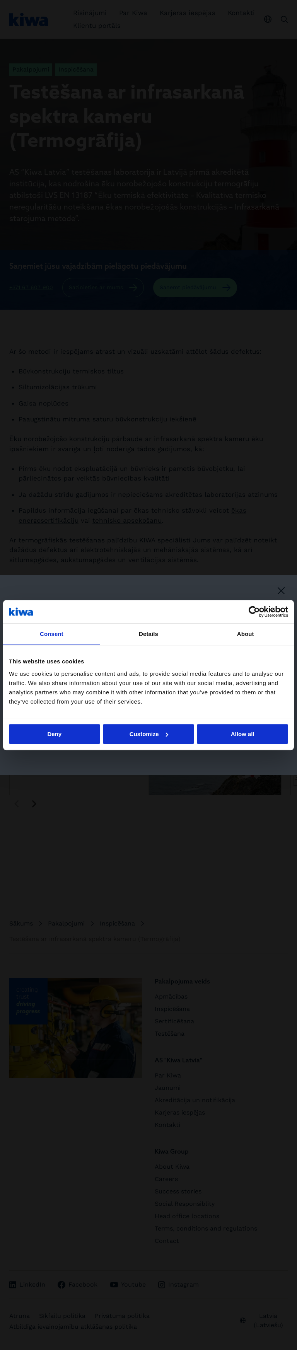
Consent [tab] (51, 634)
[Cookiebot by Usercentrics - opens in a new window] (254, 611)
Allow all (242, 734)
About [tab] (245, 634)
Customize (149, 734)
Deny (54, 734)
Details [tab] (148, 634)
